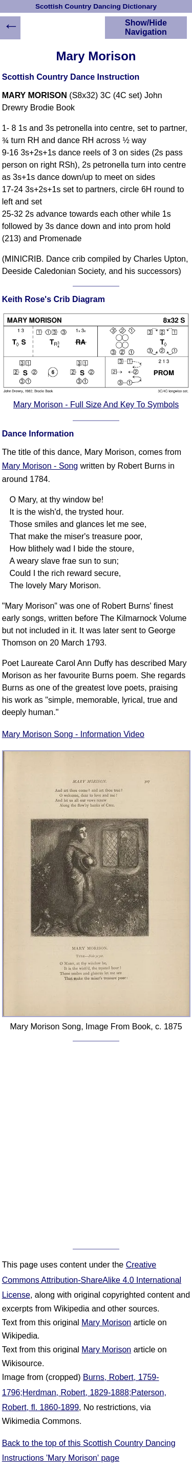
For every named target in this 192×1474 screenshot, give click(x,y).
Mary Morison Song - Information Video (73, 734)
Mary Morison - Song (40, 466)
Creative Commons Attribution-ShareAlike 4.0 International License (91, 1279)
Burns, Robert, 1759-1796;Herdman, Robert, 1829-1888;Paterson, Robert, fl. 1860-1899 (84, 1392)
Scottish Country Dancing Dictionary (96, 6)
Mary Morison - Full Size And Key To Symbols (96, 404)
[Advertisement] (96, 1145)
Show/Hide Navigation (146, 27)
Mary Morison (106, 1322)
